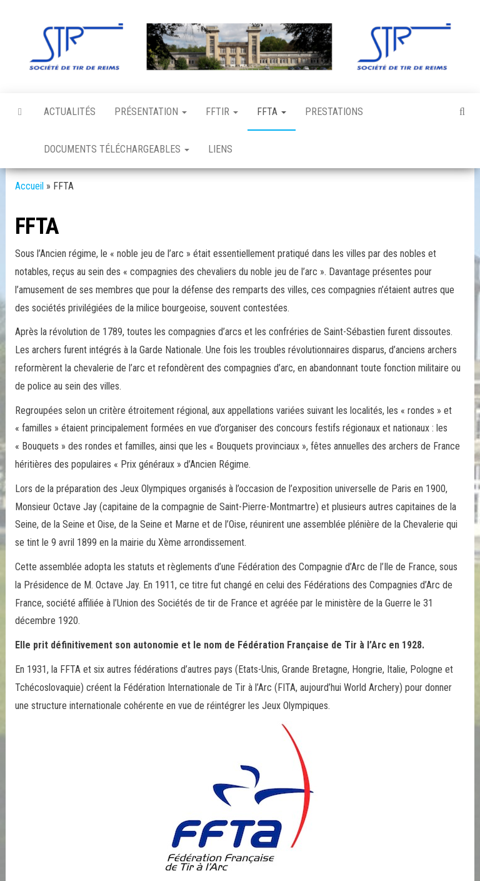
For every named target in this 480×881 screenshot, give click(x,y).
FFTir (222, 112)
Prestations (334, 112)
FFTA (271, 112)
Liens (220, 149)
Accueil (29, 186)
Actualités (70, 112)
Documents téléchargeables (116, 149)
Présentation (150, 112)
